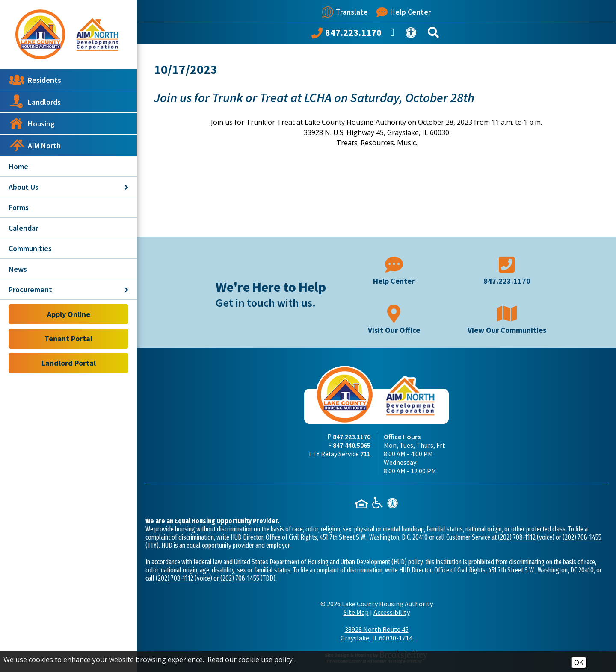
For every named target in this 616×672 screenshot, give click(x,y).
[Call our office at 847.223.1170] (346, 34)
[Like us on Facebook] (393, 34)
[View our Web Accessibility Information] (412, 34)
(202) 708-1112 (517, 537)
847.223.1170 (351, 436)
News (18, 269)
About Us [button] (68, 187)
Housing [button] (32, 123)
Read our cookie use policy (250, 659)
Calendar (23, 228)
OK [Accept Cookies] (578, 662)
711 (365, 453)
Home (18, 166)
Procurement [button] (68, 289)
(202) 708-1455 (582, 537)
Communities (30, 248)
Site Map (356, 612)
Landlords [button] (35, 101)
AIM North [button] (35, 145)
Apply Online (68, 314)
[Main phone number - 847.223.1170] (507, 269)
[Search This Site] (435, 34)
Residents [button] (35, 79)
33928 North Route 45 (376, 633)
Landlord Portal (68, 363)
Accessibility (391, 612)
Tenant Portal (68, 338)
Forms (19, 207)
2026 (334, 603)
